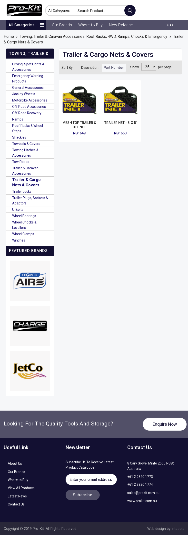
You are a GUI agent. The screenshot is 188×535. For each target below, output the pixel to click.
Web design (156, 528)
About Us (15, 463)
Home (9, 36)
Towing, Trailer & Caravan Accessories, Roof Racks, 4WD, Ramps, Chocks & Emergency (93, 36)
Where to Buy (18, 480)
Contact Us (16, 504)
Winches (18, 240)
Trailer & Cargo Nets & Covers (26, 182)
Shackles (19, 137)
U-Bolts (17, 210)
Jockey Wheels (23, 94)
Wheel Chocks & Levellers (24, 225)
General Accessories (28, 88)
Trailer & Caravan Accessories (25, 170)
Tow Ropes (20, 162)
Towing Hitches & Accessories (25, 152)
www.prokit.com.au (142, 501)
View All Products (21, 488)
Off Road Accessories (29, 107)
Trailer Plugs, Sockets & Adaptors (30, 200)
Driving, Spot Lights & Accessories (28, 66)
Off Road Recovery (26, 113)
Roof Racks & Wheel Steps (27, 128)
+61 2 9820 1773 (140, 477)
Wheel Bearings (24, 216)
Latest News (17, 496)
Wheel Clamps (23, 234)
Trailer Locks (21, 191)
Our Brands (16, 472)
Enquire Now (164, 424)
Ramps (17, 119)
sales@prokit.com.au (143, 493)
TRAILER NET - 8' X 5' (120, 123)
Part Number (114, 68)
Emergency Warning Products (27, 78)
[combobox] (105, 10)
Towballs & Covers (26, 144)
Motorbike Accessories (29, 100)
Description (90, 68)
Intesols (177, 528)
